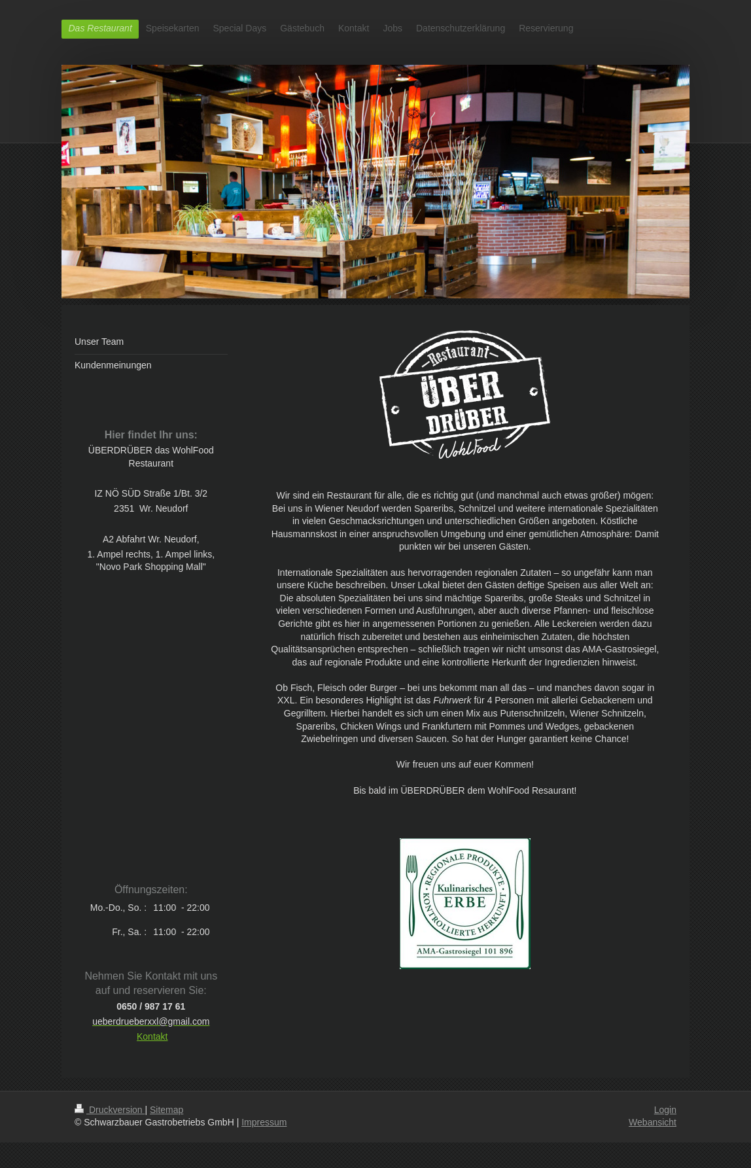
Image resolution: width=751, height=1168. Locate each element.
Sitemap (166, 1110)
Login (665, 1110)
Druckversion (110, 1110)
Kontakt (152, 1036)
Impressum (264, 1122)
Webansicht (652, 1122)
